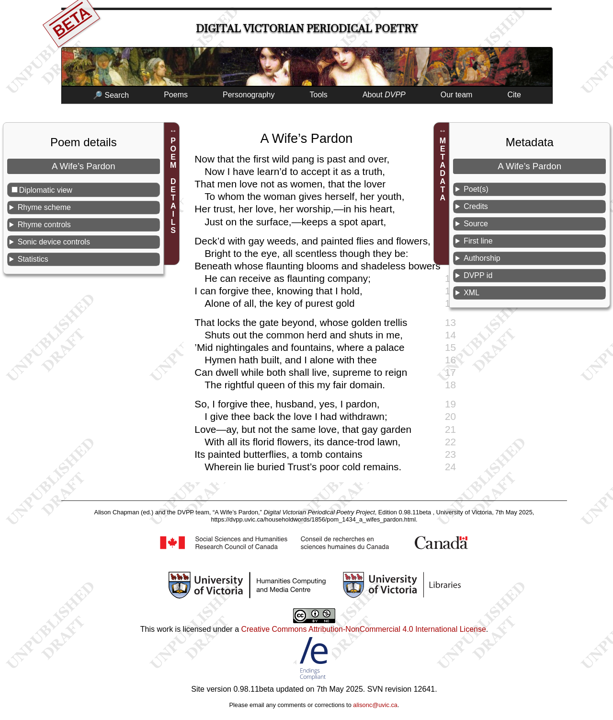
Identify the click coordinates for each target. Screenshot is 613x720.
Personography (249, 95)
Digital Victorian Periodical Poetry (307, 28)
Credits (476, 206)
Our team (457, 95)
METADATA (443, 169)
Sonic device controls (54, 242)
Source (476, 224)
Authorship (482, 258)
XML (471, 293)
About (384, 95)
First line (478, 241)
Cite (514, 95)
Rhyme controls (44, 225)
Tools (319, 95)
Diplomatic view (45, 190)
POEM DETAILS (173, 185)
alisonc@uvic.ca (375, 704)
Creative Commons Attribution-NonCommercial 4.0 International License (363, 629)
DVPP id (478, 275)
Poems (176, 95)
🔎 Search (111, 95)
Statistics (33, 259)
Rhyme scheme (44, 207)
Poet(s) (476, 189)
